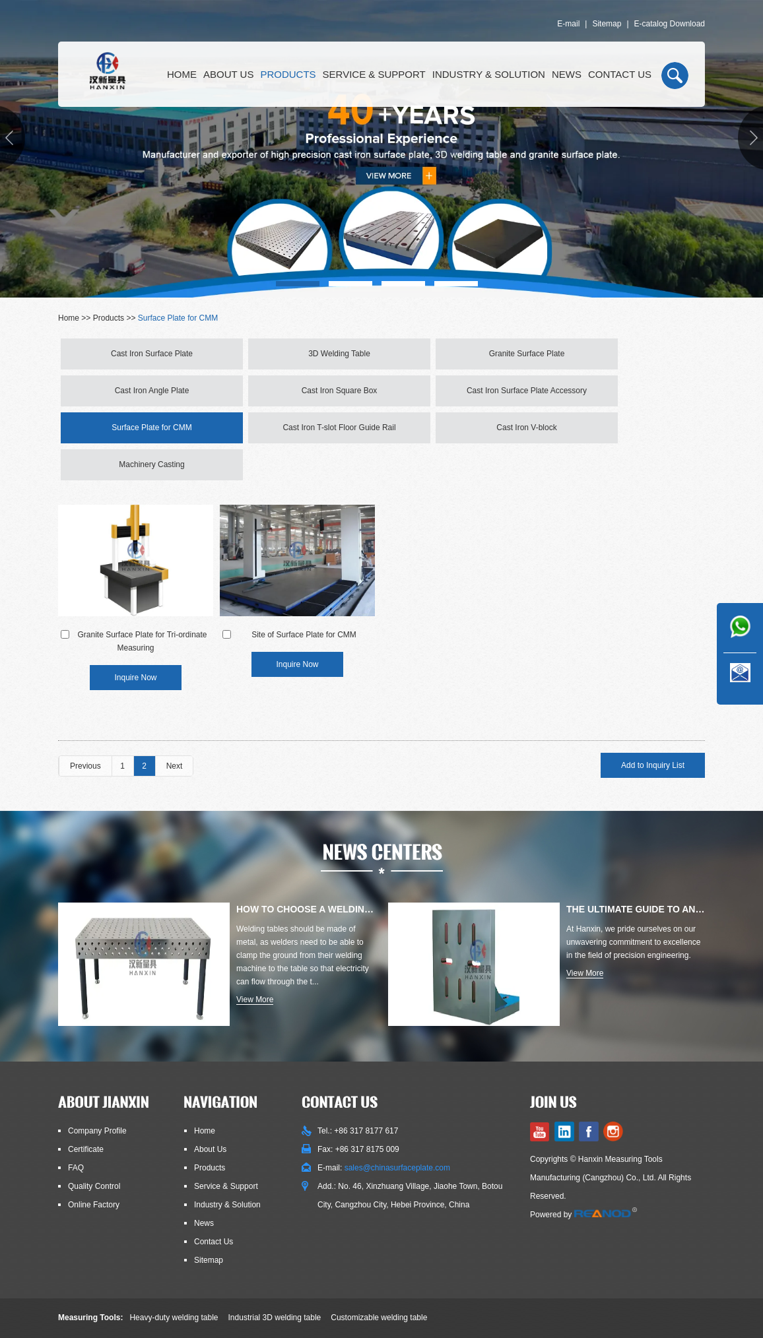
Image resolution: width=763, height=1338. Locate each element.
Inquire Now (135, 677)
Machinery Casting (151, 464)
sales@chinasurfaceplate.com (397, 1167)
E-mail (568, 23)
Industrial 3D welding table (274, 1317)
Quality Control (94, 1186)
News (566, 74)
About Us (228, 74)
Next (174, 766)
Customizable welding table (379, 1317)
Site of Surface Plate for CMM (303, 634)
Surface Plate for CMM (178, 318)
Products (287, 74)
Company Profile (97, 1130)
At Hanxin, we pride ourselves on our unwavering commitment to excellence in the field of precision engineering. (633, 942)
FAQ (76, 1167)
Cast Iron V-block (526, 427)
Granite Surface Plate (527, 353)
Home (182, 74)
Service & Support (374, 74)
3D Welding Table (339, 353)
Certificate (86, 1149)
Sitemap (606, 23)
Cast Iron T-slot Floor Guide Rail (338, 427)
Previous (85, 766)
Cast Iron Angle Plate (152, 390)
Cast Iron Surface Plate (152, 353)
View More (254, 999)
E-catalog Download (669, 23)
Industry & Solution (488, 74)
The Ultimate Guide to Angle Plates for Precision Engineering (635, 909)
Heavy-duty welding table (173, 1317)
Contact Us (619, 74)
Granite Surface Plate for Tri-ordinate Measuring (142, 641)
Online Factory (93, 1204)
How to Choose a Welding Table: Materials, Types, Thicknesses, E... (305, 909)
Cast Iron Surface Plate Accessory (527, 390)
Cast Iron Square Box (340, 390)
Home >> (75, 318)
